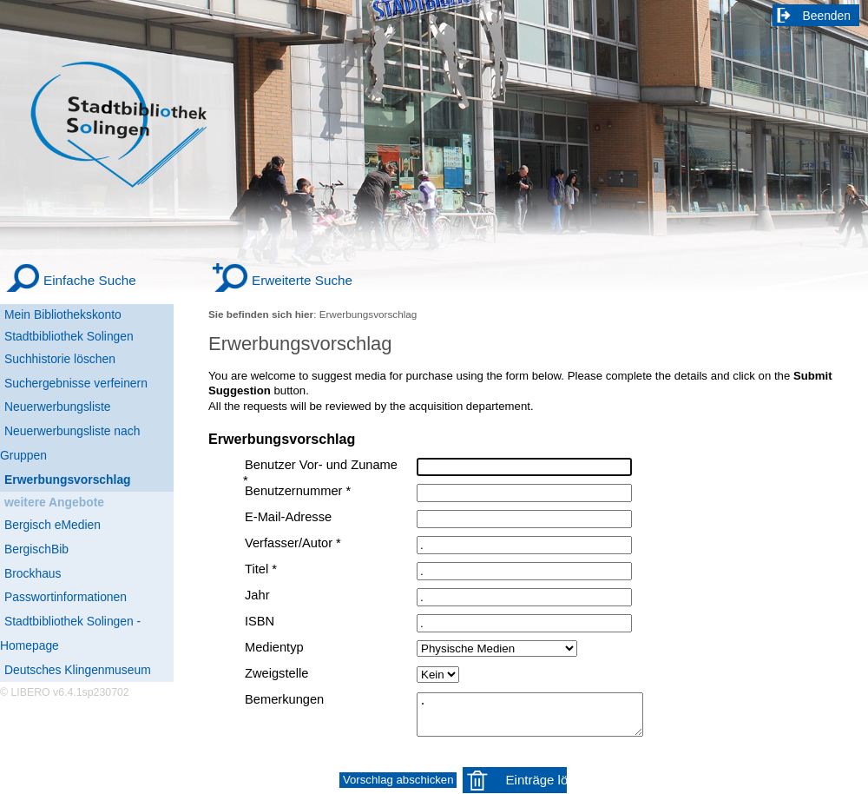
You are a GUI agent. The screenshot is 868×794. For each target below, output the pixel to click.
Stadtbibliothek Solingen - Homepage (70, 633)
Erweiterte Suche (302, 280)
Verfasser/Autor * (293, 543)
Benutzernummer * (298, 491)
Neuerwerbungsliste (57, 407)
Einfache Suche (89, 280)
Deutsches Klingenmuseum (77, 670)
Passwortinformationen (65, 597)
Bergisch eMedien (52, 525)
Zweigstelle (276, 673)
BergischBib (36, 549)
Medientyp (274, 647)
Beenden (827, 16)
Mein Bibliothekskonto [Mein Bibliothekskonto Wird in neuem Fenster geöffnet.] (63, 314)
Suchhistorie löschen (59, 359)
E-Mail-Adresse (288, 517)
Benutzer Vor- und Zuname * (320, 472)
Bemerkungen (284, 699)
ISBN (259, 621)
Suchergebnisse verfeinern (76, 383)
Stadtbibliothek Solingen (69, 336)
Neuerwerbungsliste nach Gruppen (70, 443)
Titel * (261, 569)
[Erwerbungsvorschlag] (87, 480)
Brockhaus (32, 573)
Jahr (257, 595)
